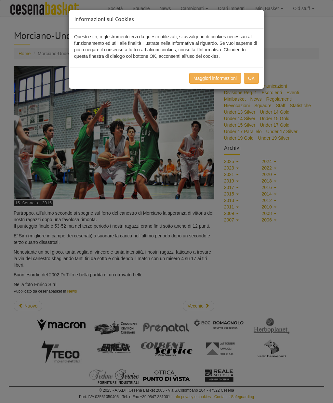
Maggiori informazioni (215, 78)
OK (251, 78)
